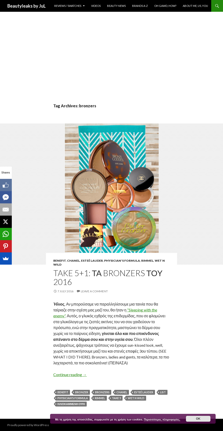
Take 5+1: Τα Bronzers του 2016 (108, 277)
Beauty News (116, 5)
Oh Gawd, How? (165, 5)
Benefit (59, 260)
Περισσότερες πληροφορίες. (162, 419)
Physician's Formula (122, 260)
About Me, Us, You (195, 5)
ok (198, 418)
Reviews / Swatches (67, 5)
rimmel (100, 398)
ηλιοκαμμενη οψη (71, 404)
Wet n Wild (136, 398)
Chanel (73, 260)
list (163, 392)
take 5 (116, 398)
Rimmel (147, 260)
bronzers (102, 392)
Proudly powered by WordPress (28, 425)
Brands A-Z (140, 5)
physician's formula (72, 398)
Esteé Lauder (92, 260)
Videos (96, 5)
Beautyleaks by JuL (26, 6)
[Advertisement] (111, 66)
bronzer (81, 392)
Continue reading (70, 374)
